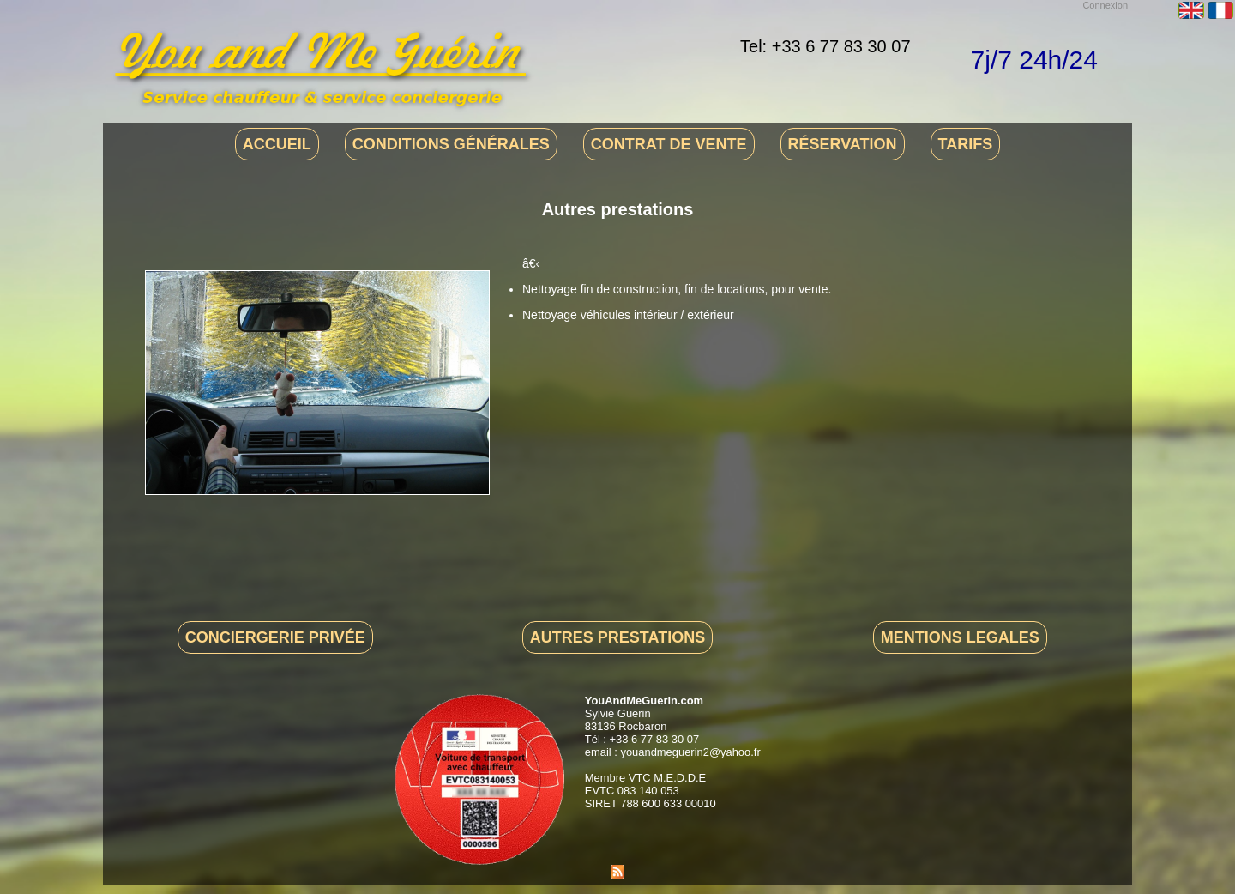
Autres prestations (617, 637)
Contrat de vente (669, 144)
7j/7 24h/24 (1034, 59)
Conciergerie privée (275, 637)
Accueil (277, 144)
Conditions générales (451, 144)
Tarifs (965, 144)
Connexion (1105, 5)
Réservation (842, 144)
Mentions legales (960, 637)
